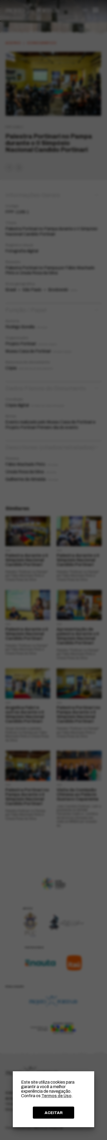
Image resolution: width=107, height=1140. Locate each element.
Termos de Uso (56, 1095)
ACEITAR (54, 1113)
